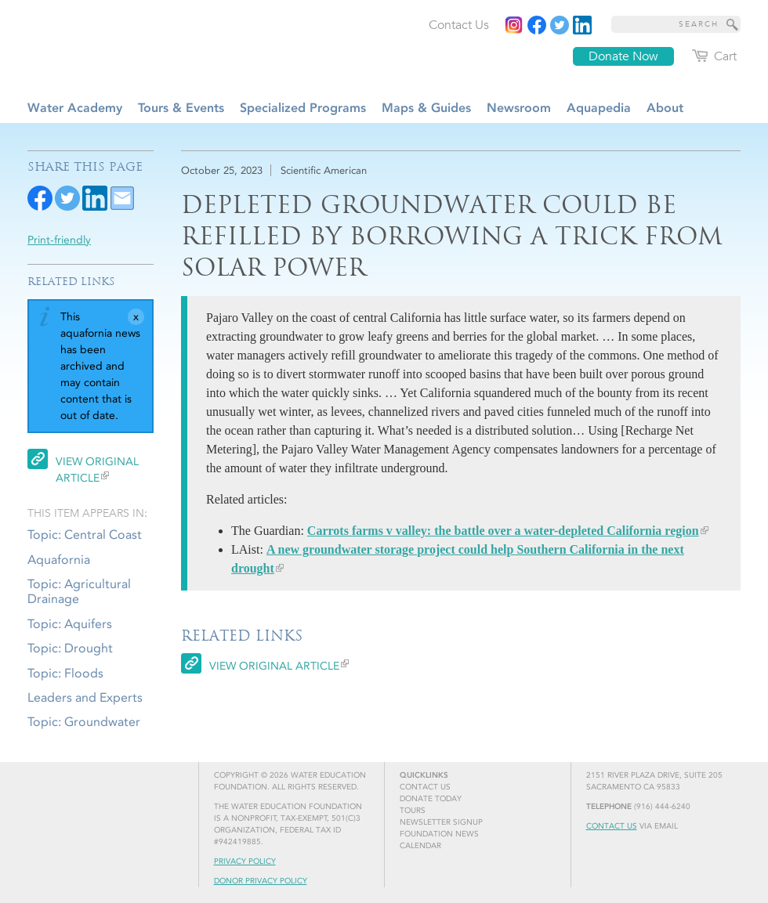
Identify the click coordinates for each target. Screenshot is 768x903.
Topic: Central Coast (84, 534)
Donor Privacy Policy (260, 881)
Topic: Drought (70, 648)
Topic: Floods (65, 673)
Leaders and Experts (85, 697)
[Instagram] (514, 25)
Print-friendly (59, 240)
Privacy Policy (245, 861)
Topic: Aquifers (69, 623)
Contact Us (611, 826)
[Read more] (582, 25)
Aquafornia (58, 559)
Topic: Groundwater (83, 721)
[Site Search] (733, 24)
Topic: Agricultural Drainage (79, 591)
